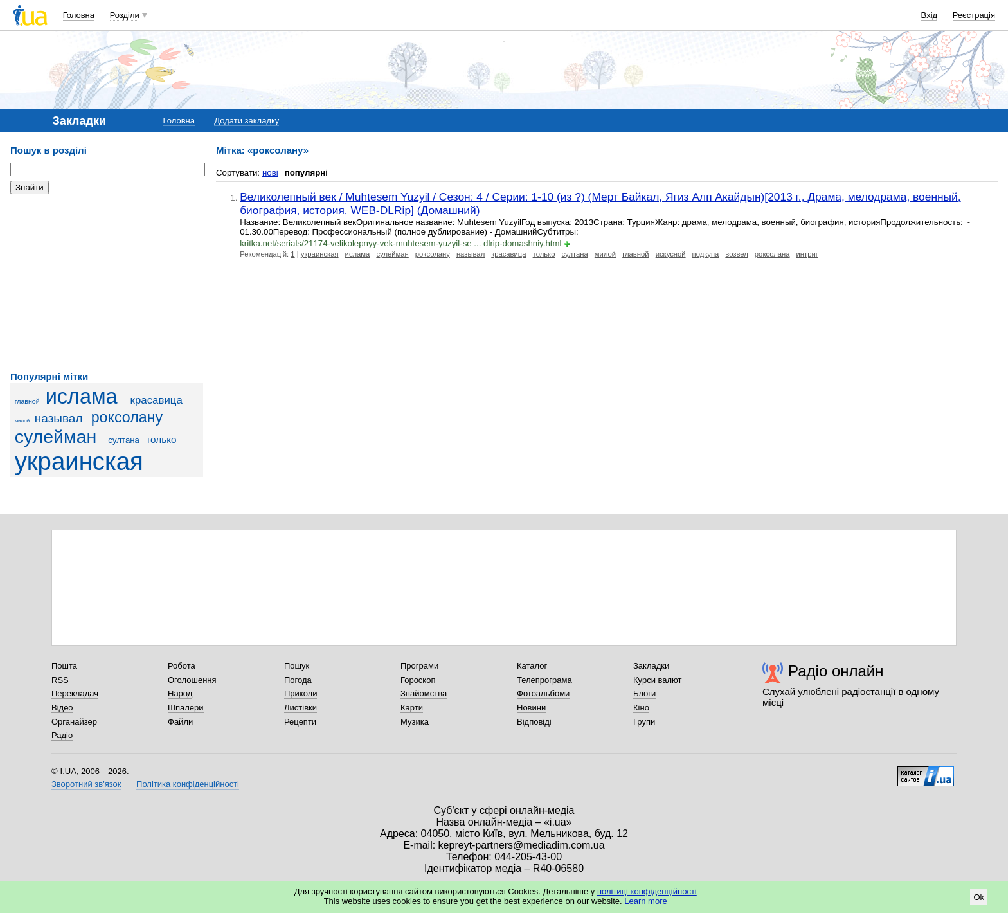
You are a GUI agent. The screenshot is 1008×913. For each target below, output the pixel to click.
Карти (412, 707)
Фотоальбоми (543, 693)
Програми (419, 666)
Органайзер (74, 722)
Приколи (300, 693)
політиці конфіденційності (647, 891)
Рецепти (300, 722)
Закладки (651, 666)
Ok (978, 897)
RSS (60, 680)
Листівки (300, 707)
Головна (78, 15)
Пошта (64, 666)
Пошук (296, 666)
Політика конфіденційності (187, 784)
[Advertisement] (106, 283)
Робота (181, 666)
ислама (82, 396)
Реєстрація (974, 15)
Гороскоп (418, 680)
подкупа (705, 254)
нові (270, 172)
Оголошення (192, 680)
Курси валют (657, 680)
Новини (531, 707)
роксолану (127, 417)
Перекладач (74, 693)
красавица (156, 400)
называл (59, 418)
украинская (79, 461)
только (161, 439)
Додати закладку (246, 120)
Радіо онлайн (836, 671)
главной (27, 401)
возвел (736, 254)
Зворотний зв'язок (86, 784)
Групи (644, 722)
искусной (671, 254)
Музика (415, 722)
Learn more (645, 901)
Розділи (125, 15)
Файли (180, 722)
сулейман (56, 436)
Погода (298, 680)
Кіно (641, 707)
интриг (807, 254)
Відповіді (534, 722)
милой (22, 421)
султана (124, 440)
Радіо (62, 735)
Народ (180, 693)
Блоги (644, 693)
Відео (62, 707)
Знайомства (424, 693)
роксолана (772, 254)
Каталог (532, 666)
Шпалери (186, 707)
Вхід (929, 15)
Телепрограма (544, 680)
